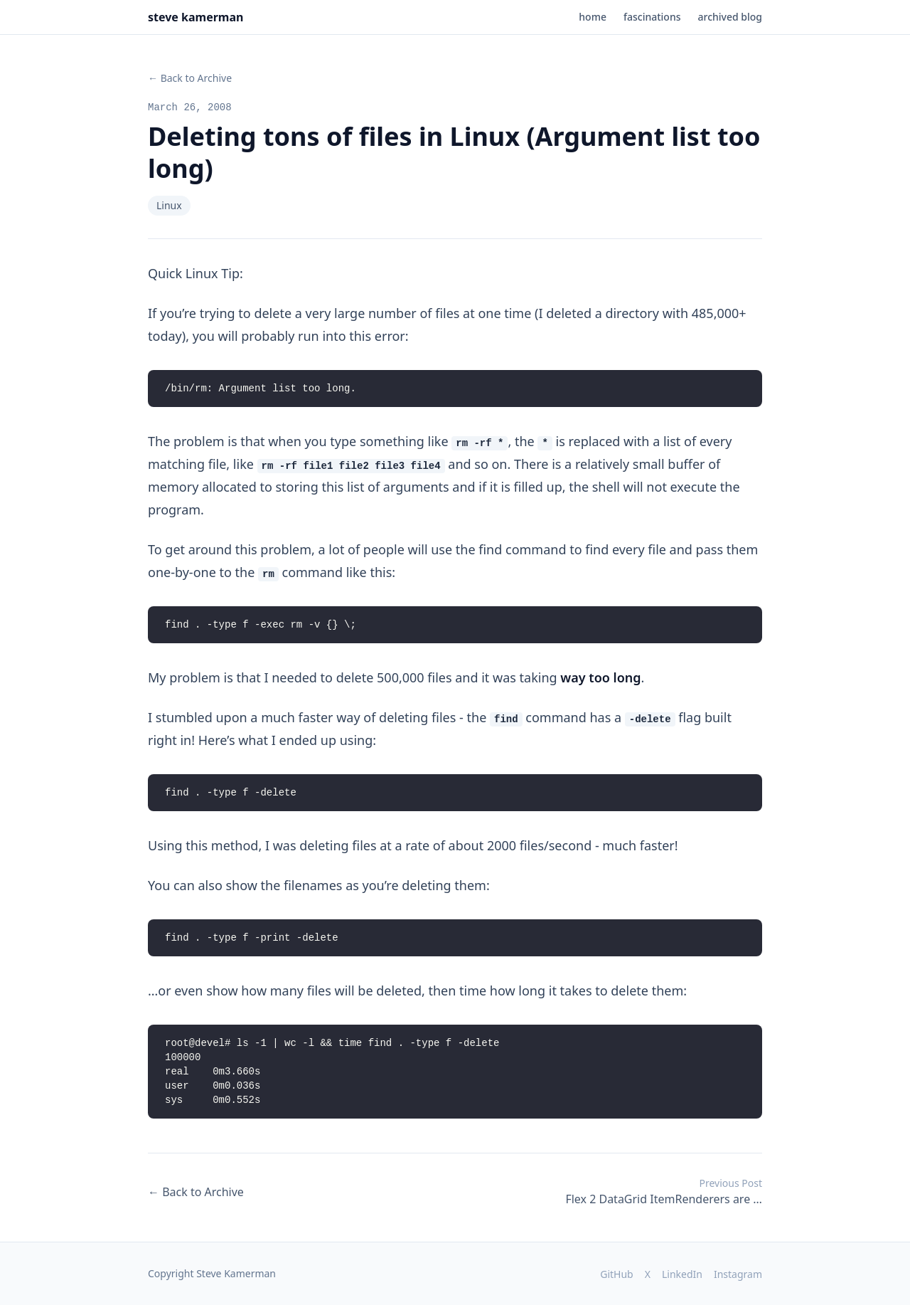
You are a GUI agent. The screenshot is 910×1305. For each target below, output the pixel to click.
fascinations (652, 16)
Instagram (738, 1274)
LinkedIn (682, 1274)
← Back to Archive (190, 78)
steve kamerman (195, 17)
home (592, 16)
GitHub (616, 1274)
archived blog (729, 16)
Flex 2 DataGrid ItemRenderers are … (663, 1191)
